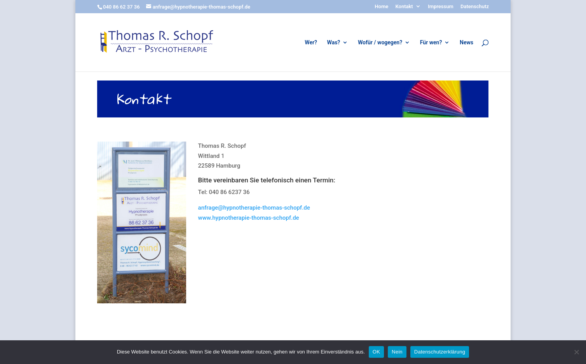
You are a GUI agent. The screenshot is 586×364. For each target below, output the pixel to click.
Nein (397, 352)
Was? (333, 43)
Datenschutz (474, 6)
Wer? (311, 43)
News (466, 43)
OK (376, 352)
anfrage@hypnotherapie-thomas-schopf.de (254, 207)
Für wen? (431, 43)
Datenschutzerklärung (439, 352)
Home (381, 6)
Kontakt (404, 6)
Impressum (440, 6)
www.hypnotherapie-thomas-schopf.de (248, 217)
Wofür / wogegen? (380, 43)
